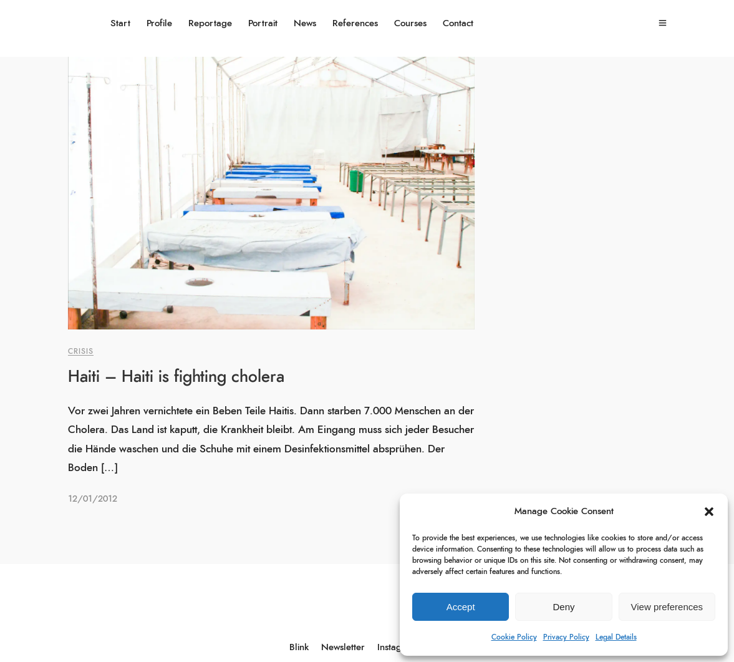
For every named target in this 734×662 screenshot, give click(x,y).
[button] (709, 511)
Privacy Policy (566, 637)
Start (120, 23)
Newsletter (343, 647)
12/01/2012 (92, 499)
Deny (563, 606)
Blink (299, 647)
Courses (410, 23)
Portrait (263, 23)
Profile (159, 23)
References (355, 23)
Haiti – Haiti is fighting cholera (176, 377)
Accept (461, 606)
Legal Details (616, 637)
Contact (458, 23)
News (305, 23)
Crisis (81, 351)
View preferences (667, 606)
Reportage (210, 23)
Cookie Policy (514, 637)
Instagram (397, 647)
